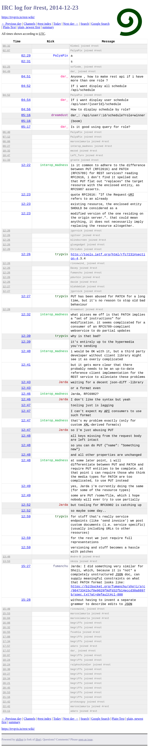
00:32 (6, 45)
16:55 (6, 632)
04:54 (26, 100)
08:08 (6, 141)
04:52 (26, 86)
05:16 (26, 115)
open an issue (85, 739)
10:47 (6, 155)
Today (57, 23)
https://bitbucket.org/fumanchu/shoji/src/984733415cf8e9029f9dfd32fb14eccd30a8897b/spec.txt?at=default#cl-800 (108, 590)
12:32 (26, 314)
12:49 (26, 486)
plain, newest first (29, 27)
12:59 (26, 516)
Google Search (100, 23)
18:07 (6, 655)
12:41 (26, 365)
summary (48, 27)
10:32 (6, 150)
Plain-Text (9, 27)
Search (85, 23)
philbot (19, 739)
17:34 (6, 641)
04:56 (26, 109)
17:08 (6, 636)
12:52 (26, 505)
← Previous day (12, 23)
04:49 (6, 71)
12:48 (26, 436)
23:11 (6, 711)
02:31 (26, 61)
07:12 (6, 136)
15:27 (26, 566)
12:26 (6, 230)
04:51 (26, 76)
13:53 (6, 561)
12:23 (26, 194)
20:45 (6, 687)
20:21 (6, 683)
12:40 (26, 351)
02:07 (6, 50)
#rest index (44, 23)
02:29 (26, 55)
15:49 (6, 609)
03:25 (6, 66)
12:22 (26, 165)
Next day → (70, 23)
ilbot (38, 739)
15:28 (26, 600)
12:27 (6, 286)
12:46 (26, 394)
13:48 (6, 556)
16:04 (6, 618)
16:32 (6, 627)
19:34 (6, 678)
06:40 (6, 132)
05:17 (26, 127)
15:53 (6, 613)
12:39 (26, 336)
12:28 (6, 309)
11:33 (6, 160)
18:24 (6, 660)
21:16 (6, 697)
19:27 (6, 674)
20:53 (6, 692)
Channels (29, 23)
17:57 (6, 646)
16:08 (6, 622)
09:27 (6, 146)
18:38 (6, 669)
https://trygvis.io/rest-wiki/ (18, 17)
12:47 (26, 405)
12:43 (26, 382)
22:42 (6, 701)
